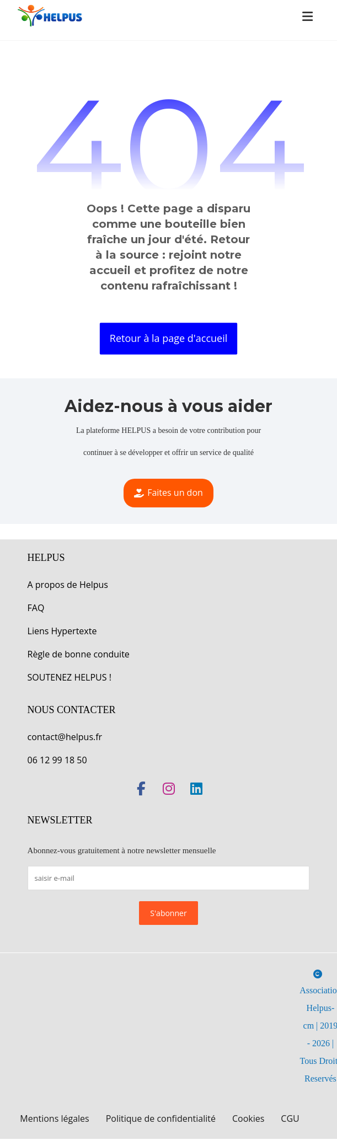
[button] (307, 16)
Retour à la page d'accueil (168, 338)
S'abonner (168, 913)
